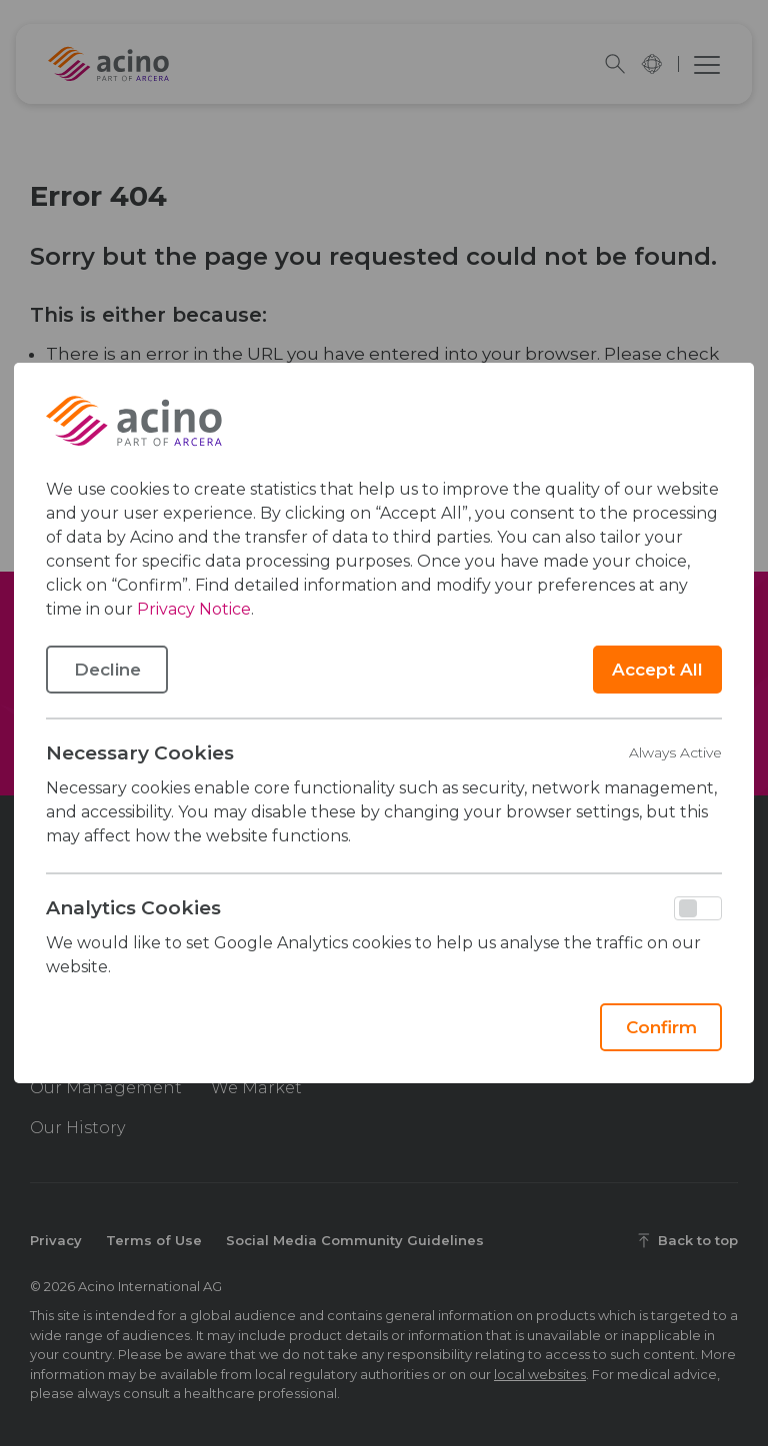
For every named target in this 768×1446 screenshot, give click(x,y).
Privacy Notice (194, 609)
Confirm (661, 1027)
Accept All (657, 670)
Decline (107, 670)
